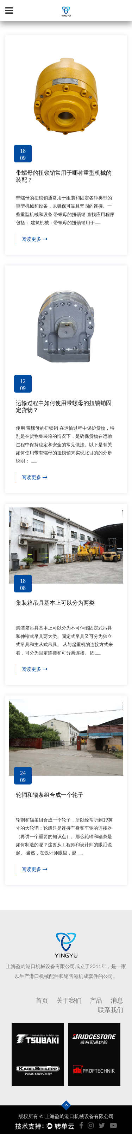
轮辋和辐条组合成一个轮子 (49, 795)
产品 (96, 1000)
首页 (42, 1000)
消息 (117, 1000)
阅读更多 (34, 239)
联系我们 (110, 1009)
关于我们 (69, 1000)
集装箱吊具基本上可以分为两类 (55, 603)
